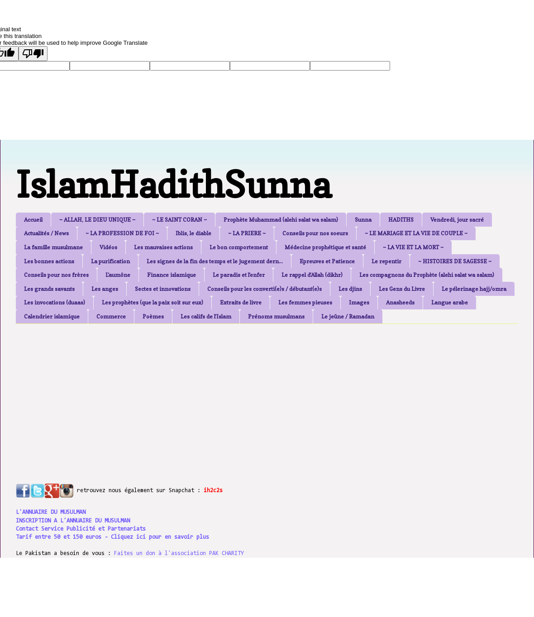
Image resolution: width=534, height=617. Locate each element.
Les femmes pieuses (305, 302)
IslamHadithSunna (173, 184)
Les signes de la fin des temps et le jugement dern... (215, 261)
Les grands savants (49, 288)
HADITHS (401, 219)
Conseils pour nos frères (56, 274)
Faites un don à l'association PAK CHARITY (179, 553)
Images (359, 302)
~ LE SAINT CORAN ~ (179, 219)
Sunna (363, 219)
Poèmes (153, 316)
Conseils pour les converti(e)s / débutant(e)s (264, 288)
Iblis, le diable (193, 233)
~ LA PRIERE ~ (247, 233)
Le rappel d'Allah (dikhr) (312, 274)
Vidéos (108, 247)
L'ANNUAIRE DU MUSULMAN (51, 512)
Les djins (350, 288)
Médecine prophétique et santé (325, 247)
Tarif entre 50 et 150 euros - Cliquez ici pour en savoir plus (112, 537)
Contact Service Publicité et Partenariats (81, 529)
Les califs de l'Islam (206, 316)
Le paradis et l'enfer (239, 274)
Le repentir (386, 261)
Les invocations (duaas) (54, 302)
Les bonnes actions (49, 261)
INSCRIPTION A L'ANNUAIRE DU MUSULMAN (73, 521)
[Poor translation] (33, 53)
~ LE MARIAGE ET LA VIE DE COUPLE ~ (416, 233)
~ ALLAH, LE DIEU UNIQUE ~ (97, 219)
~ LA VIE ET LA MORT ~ (413, 247)
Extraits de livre (241, 302)
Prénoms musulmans (276, 316)
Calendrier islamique (52, 316)
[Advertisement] (235, 394)
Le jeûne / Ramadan (347, 316)
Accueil (33, 219)
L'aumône (117, 274)
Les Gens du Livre (402, 288)
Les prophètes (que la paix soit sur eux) (152, 302)
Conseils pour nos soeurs (315, 233)
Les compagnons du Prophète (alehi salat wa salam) (426, 274)
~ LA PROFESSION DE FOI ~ (122, 233)
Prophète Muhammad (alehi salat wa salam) (281, 219)
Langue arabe (449, 302)
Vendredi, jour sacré (457, 219)
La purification (110, 261)
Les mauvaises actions (163, 247)
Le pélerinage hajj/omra (474, 288)
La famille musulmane (53, 247)
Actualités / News (46, 233)
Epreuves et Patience (327, 261)
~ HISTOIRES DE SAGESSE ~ (454, 261)
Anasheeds (400, 302)
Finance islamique (171, 274)
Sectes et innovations (163, 288)
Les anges (104, 288)
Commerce (111, 316)
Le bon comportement (239, 247)
